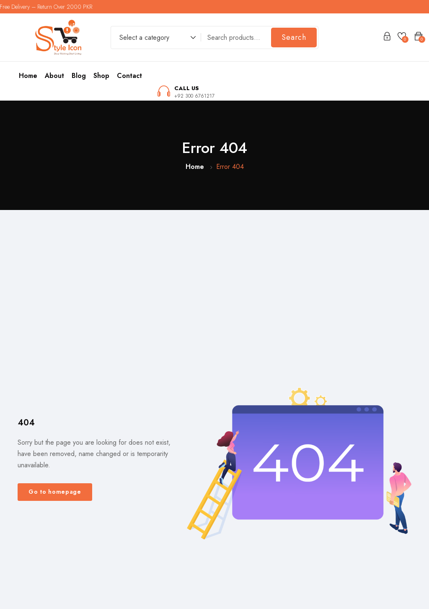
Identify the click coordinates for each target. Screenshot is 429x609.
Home (28, 75)
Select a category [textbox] (144, 37)
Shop (101, 75)
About (54, 75)
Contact (129, 75)
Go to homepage (54, 491)
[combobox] (153, 39)
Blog (79, 75)
